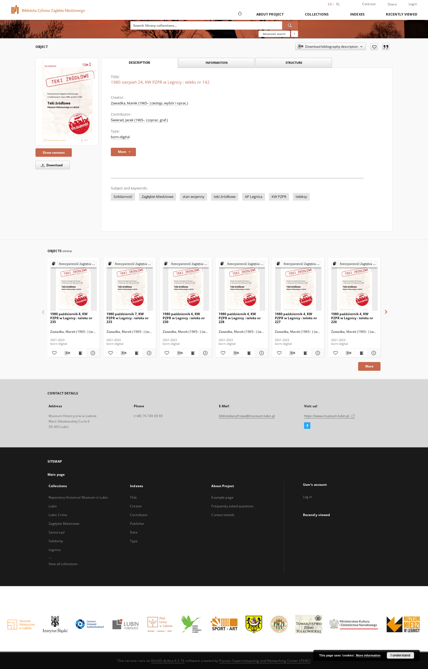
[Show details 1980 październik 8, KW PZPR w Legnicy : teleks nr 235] (92, 353)
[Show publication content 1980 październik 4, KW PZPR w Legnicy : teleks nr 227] (304, 353)
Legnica (55, 549)
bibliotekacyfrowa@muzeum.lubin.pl (247, 416)
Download (51, 165)
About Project (270, 14)
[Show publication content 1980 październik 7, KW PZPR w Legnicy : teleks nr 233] (136, 353)
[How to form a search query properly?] (294, 34)
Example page (222, 497)
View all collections (63, 564)
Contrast (369, 4)
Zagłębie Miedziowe (157, 196)
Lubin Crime (58, 515)
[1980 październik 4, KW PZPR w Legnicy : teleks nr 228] (242, 286)
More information (368, 655)
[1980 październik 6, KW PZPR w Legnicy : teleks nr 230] (186, 286)
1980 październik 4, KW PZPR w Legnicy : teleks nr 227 (296, 318)
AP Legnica (253, 196)
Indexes (357, 14)
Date (133, 532)
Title (133, 497)
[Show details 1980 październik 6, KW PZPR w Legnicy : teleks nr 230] (204, 353)
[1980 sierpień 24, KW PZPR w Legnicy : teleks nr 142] (66, 102)
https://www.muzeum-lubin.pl (329, 416)
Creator (136, 506)
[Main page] (239, 14)
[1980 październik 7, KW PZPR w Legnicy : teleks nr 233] (130, 286)
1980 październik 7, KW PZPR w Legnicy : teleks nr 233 (127, 318)
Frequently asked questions (232, 506)
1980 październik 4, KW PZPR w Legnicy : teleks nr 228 (240, 318)
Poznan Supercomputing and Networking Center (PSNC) (265, 660)
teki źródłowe (225, 196)
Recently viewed (401, 14)
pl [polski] (338, 4)
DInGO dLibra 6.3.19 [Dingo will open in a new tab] (168, 660)
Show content (54, 152)
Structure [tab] (294, 63)
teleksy (301, 196)
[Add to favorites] (374, 46)
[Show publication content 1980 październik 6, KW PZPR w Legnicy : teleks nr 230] (192, 353)
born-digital (120, 137)
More (369, 366)
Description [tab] (139, 63)
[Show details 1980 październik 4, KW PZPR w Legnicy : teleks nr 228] (260, 353)
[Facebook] (307, 425)
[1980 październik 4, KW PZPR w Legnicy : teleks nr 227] (298, 286)
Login (413, 4)
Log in (307, 497)
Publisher (137, 523)
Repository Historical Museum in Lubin (78, 497)
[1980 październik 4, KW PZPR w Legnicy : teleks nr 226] (354, 286)
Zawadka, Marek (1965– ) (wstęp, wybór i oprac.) (149, 103)
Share (392, 4)
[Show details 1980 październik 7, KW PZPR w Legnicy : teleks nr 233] (148, 353)
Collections (317, 14)
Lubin (53, 506)
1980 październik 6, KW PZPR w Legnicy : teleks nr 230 (184, 318)
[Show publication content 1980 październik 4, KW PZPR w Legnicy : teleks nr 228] (248, 353)
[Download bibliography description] (67, 353)
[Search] (290, 25)
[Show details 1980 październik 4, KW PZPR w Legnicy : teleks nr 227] (317, 353)
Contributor (139, 515)
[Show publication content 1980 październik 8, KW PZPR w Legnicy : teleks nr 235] (80, 353)
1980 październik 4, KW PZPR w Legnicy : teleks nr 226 (352, 318)
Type (133, 541)
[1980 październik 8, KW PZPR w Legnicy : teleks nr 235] (73, 286)
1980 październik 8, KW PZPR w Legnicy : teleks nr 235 (71, 318)
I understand (400, 655)
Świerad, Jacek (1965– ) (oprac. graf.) (139, 120)
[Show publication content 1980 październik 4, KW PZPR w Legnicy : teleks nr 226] (361, 353)
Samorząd (56, 532)
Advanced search (274, 34)
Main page (56, 474)
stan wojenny (193, 196)
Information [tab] (217, 63)
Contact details (222, 515)
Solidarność (123, 196)
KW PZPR (279, 196)
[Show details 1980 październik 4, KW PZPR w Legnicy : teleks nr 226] (373, 353)
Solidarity (56, 541)
